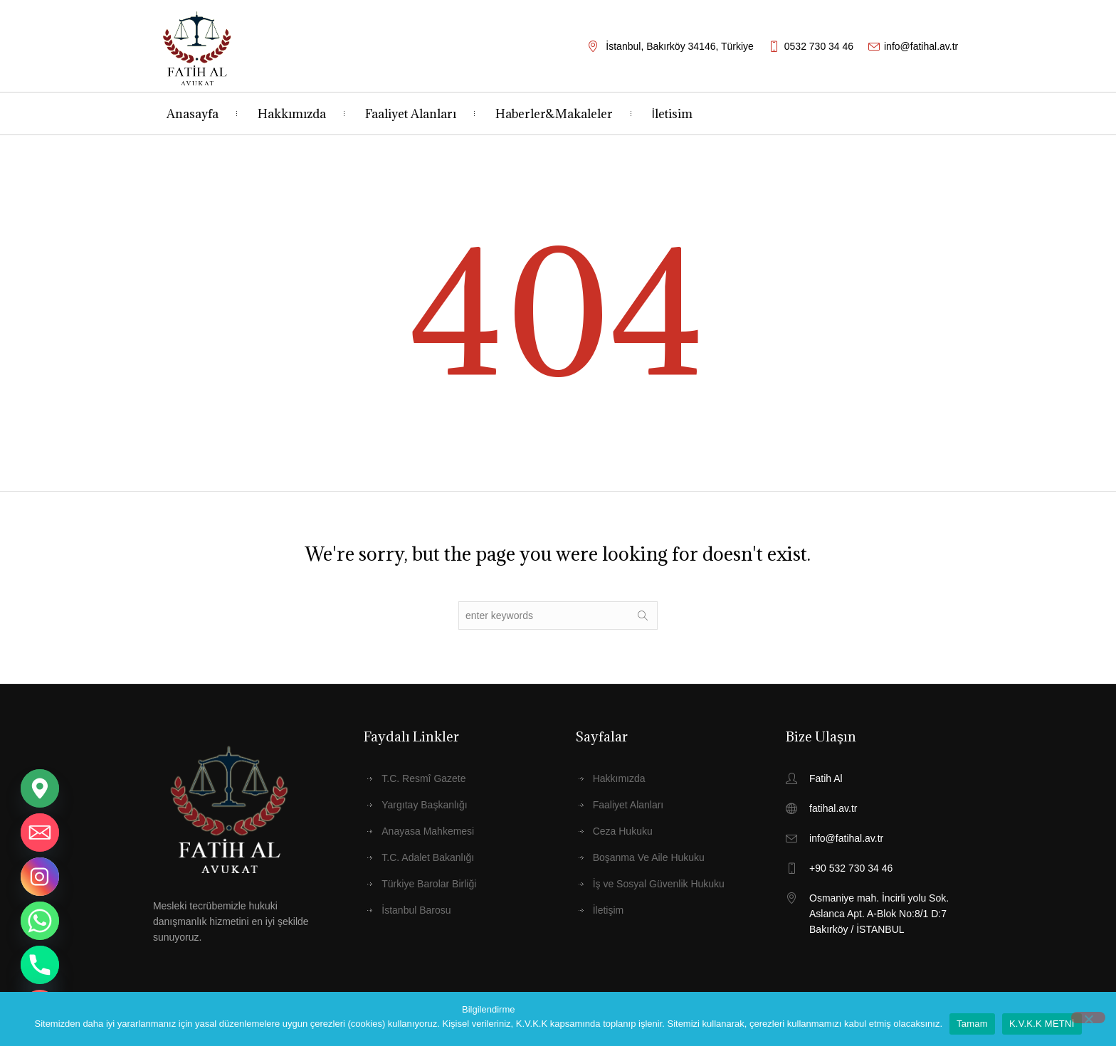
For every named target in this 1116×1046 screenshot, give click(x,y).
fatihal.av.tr (833, 808)
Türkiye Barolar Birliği (428, 883)
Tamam (972, 1023)
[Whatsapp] (40, 921)
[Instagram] (40, 876)
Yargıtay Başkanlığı (424, 804)
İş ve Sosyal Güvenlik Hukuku (659, 883)
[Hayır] (1088, 1017)
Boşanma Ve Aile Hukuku (649, 857)
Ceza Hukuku (623, 831)
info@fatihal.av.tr (921, 46)
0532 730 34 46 (818, 46)
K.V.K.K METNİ (1042, 1023)
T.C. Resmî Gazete (423, 778)
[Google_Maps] (40, 788)
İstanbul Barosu (416, 910)
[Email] (40, 832)
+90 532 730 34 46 (851, 868)
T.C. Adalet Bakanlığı (427, 857)
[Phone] (40, 965)
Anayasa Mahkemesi (427, 831)
